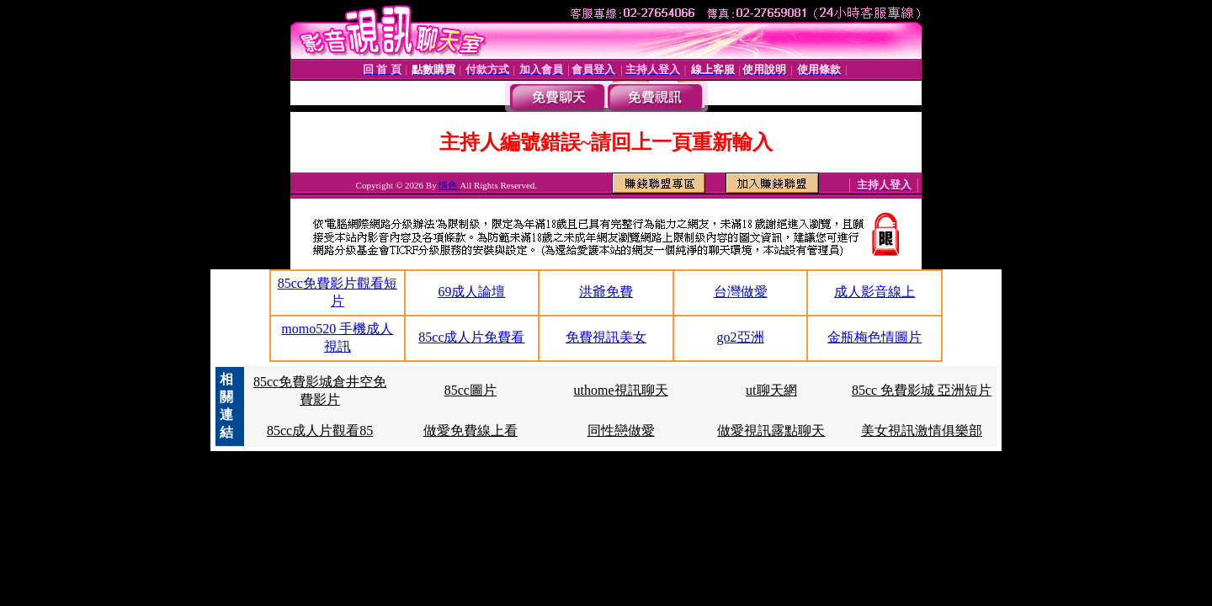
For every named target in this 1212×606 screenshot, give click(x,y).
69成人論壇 (471, 291)
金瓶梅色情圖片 (874, 337)
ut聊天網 (771, 390)
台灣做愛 (741, 291)
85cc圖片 (470, 390)
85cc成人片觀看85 (320, 430)
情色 (449, 185)
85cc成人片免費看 (471, 337)
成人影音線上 (874, 291)
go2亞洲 (740, 337)
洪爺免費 (606, 291)
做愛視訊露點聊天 (771, 430)
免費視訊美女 (606, 337)
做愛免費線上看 (470, 430)
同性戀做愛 (621, 430)
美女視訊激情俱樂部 (921, 430)
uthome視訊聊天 (621, 390)
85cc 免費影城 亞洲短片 (921, 390)
